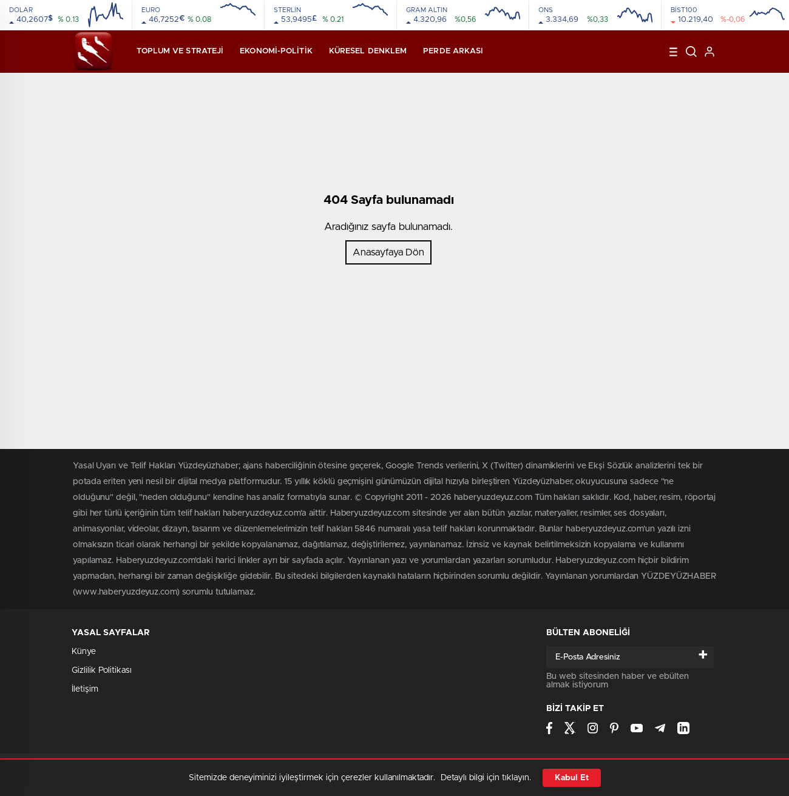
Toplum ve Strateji (180, 51)
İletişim (85, 689)
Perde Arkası (453, 51)
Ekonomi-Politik (276, 51)
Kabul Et (572, 778)
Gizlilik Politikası (102, 670)
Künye (84, 651)
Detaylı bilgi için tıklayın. (486, 778)
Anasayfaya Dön (388, 252)
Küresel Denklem (368, 51)
